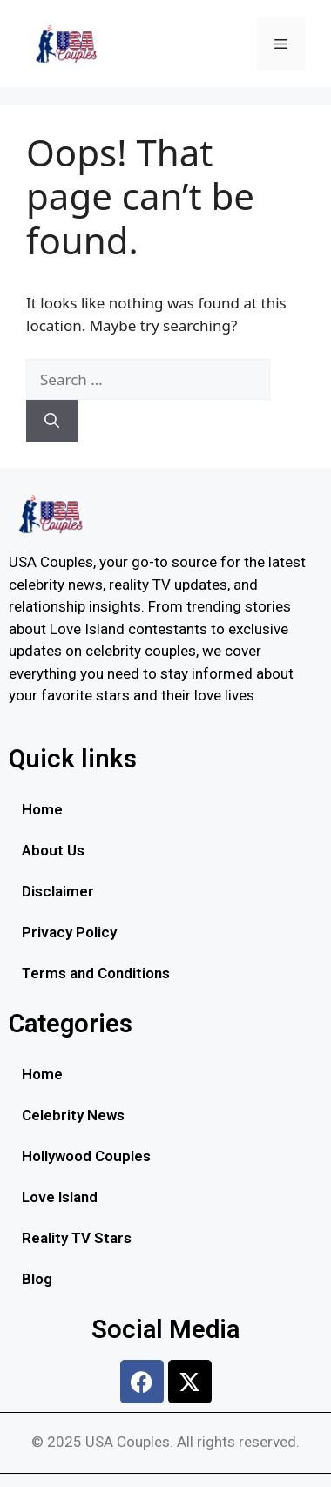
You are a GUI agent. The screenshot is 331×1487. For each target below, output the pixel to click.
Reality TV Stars (77, 1238)
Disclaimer (58, 891)
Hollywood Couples (86, 1156)
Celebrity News (73, 1115)
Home (42, 809)
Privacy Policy (69, 932)
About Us (53, 850)
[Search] (52, 421)
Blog (37, 1279)
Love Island (60, 1197)
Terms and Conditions (96, 973)
